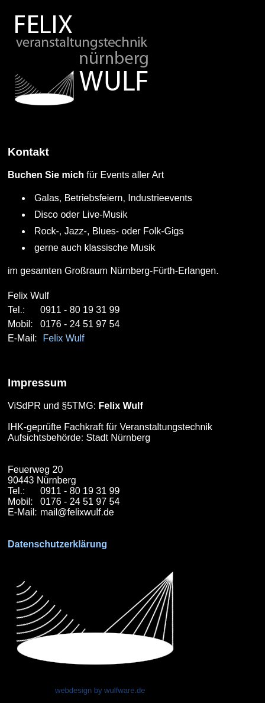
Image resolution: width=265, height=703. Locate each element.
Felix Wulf (63, 338)
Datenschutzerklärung (57, 544)
